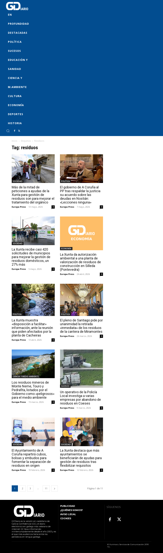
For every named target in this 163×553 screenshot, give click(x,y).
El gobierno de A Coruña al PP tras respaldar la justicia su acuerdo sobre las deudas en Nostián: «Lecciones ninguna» (80, 194)
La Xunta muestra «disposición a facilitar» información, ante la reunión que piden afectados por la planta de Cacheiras (32, 327)
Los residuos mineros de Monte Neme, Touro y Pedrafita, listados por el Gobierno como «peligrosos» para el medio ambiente (33, 389)
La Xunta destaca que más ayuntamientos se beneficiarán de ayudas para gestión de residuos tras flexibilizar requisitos (81, 457)
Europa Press (19, 206)
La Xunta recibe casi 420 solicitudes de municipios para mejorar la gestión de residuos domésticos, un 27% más (31, 256)
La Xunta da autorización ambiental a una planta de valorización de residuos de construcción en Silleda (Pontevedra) (80, 262)
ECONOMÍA (66, 248)
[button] (8, 130)
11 (46, 488)
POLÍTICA (65, 181)
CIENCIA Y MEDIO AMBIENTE (26, 376)
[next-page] (54, 488)
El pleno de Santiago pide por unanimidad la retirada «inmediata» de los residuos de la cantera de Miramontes (81, 325)
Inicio (14, 140)
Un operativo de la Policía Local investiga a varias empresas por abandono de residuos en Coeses (80, 397)
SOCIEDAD (17, 181)
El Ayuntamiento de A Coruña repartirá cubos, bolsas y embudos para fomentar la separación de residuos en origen (31, 457)
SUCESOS (65, 386)
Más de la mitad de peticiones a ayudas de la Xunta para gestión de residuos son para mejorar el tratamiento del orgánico (33, 194)
